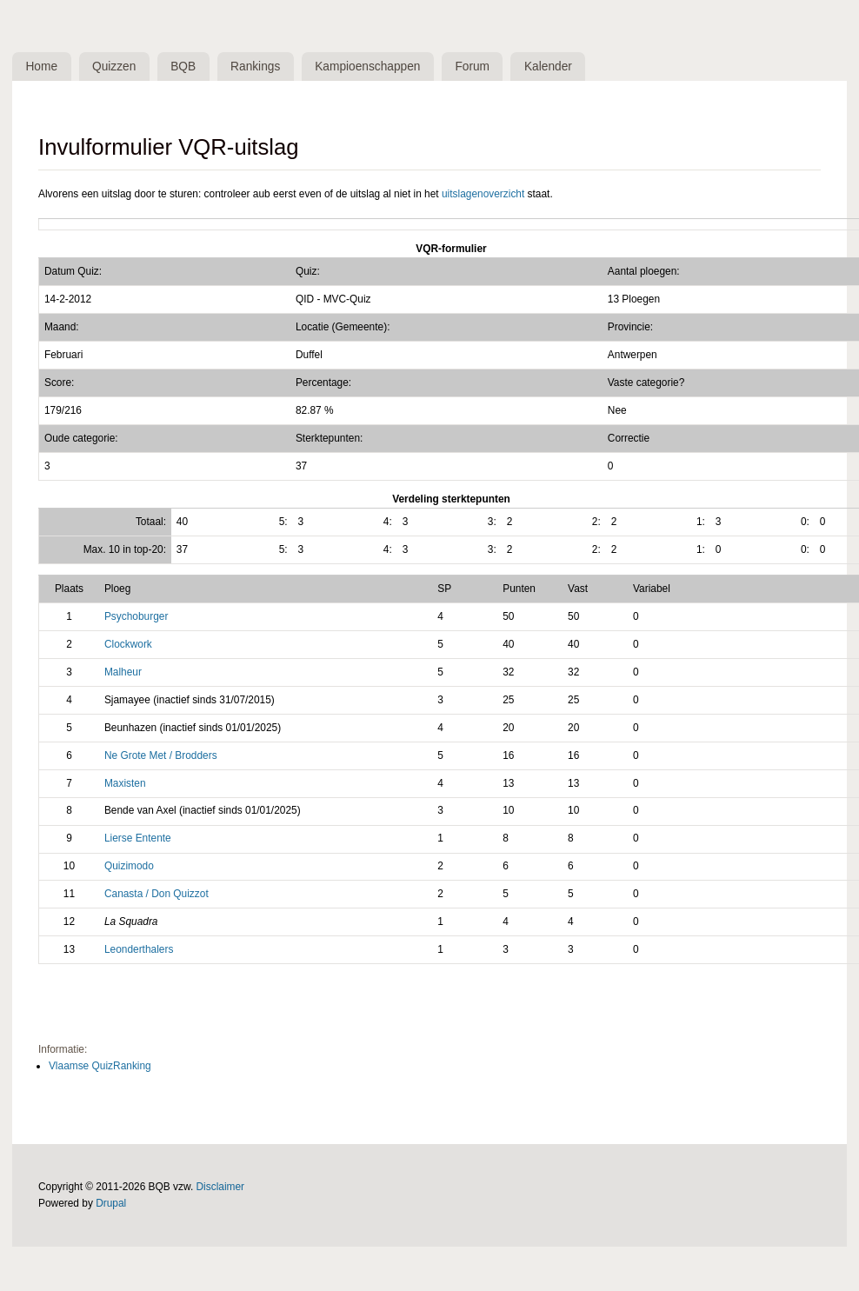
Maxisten (125, 784)
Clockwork (128, 645)
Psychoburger (136, 617)
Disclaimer (220, 1187)
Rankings (263, 66)
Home (43, 66)
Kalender (562, 66)
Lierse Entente (137, 840)
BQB (188, 66)
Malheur (123, 673)
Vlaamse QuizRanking (100, 1067)
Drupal (111, 1204)
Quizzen (118, 66)
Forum (484, 66)
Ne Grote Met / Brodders (160, 756)
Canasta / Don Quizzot (156, 894)
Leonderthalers (138, 950)
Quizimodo (129, 868)
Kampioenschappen (377, 66)
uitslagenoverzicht (483, 195)
